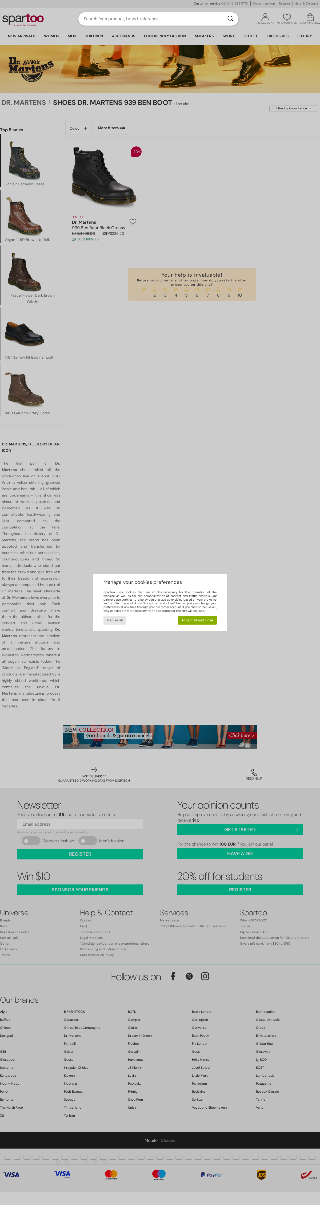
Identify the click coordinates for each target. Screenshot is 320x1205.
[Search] (230, 19)
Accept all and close (197, 620)
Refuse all (115, 620)
